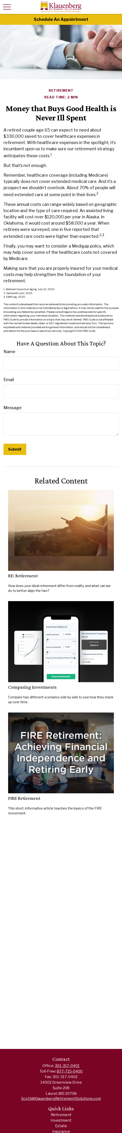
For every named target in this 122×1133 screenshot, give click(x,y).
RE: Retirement (23, 575)
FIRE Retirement (24, 798)
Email (8, 379)
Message (12, 407)
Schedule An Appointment (61, 19)
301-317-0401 (67, 1066)
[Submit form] (14, 449)
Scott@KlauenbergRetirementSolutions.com (61, 1098)
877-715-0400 (70, 1071)
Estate (61, 1126)
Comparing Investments (32, 687)
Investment (61, 1120)
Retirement (61, 1115)
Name (9, 351)
